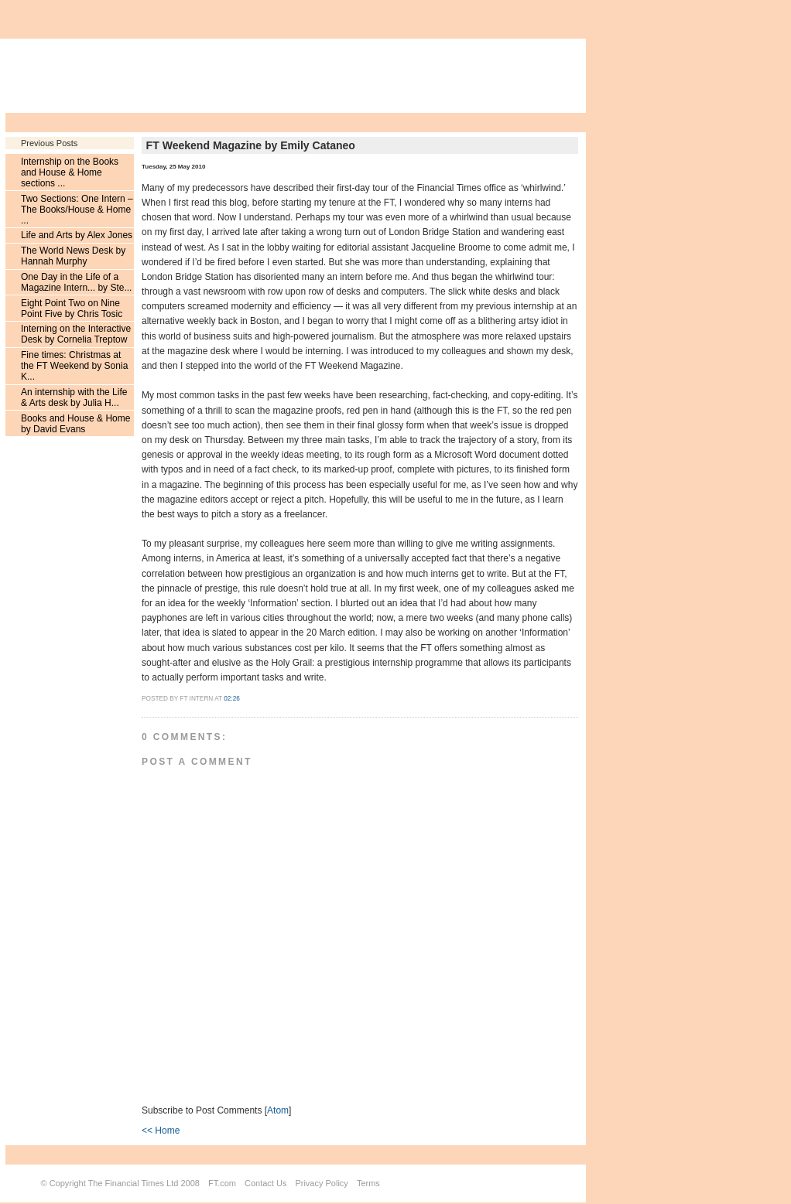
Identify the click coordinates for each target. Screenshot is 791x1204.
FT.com (222, 1183)
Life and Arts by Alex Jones (76, 235)
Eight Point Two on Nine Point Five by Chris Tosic (71, 308)
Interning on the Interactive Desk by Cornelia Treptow (76, 334)
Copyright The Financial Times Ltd (114, 1183)
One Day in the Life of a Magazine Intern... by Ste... (76, 282)
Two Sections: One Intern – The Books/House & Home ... (77, 209)
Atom (278, 1110)
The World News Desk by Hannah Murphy (73, 256)
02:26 (232, 698)
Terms (368, 1183)
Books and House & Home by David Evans (75, 424)
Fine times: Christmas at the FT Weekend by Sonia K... (74, 366)
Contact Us (265, 1183)
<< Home (161, 1130)
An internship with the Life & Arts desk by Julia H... (74, 397)
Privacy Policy (321, 1183)
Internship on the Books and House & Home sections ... (69, 172)
